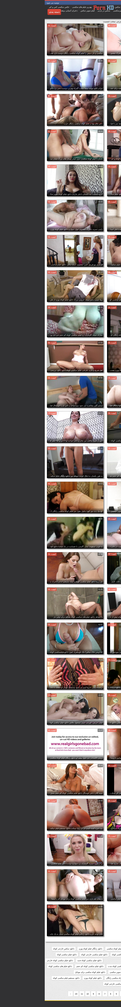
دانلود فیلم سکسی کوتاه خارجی (15, 960)
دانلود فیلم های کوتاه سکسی (106, 972)
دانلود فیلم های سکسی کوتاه (15, 966)
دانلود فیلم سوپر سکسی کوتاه (79, 954)
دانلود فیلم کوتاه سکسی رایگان (74, 978)
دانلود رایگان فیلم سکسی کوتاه (105, 949)
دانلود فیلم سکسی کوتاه (22, 954)
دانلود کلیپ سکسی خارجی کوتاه (73, 984)
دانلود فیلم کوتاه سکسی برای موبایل (45, 972)
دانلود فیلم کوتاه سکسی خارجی (104, 978)
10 (43, 994)
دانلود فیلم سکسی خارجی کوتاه (49, 954)
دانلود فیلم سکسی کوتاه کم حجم (45, 966)
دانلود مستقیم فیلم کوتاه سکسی (104, 984)
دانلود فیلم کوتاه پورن (48, 978)
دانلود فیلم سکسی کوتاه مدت (75, 966)
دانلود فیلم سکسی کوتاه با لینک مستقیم (101, 960)
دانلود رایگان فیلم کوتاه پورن (45, 949)
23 (31, 994)
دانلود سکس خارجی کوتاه (19, 949)
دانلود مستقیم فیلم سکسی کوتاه (21, 978)
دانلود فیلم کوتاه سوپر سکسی (77, 972)
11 (37, 994)
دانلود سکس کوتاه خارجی (107, 954)
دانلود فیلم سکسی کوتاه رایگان (105, 966)
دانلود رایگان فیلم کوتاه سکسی (75, 949)
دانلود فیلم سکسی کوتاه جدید (45, 960)
